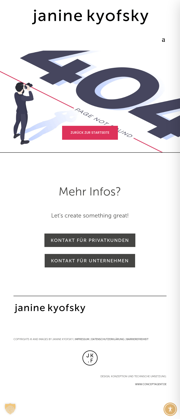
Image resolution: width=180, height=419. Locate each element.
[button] (10, 409)
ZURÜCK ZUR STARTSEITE (90, 132)
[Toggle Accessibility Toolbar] (170, 409)
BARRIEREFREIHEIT (137, 339)
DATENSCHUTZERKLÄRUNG (107, 339)
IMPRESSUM (82, 339)
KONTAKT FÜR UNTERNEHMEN (90, 260)
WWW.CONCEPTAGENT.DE (151, 384)
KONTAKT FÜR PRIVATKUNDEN (90, 240)
